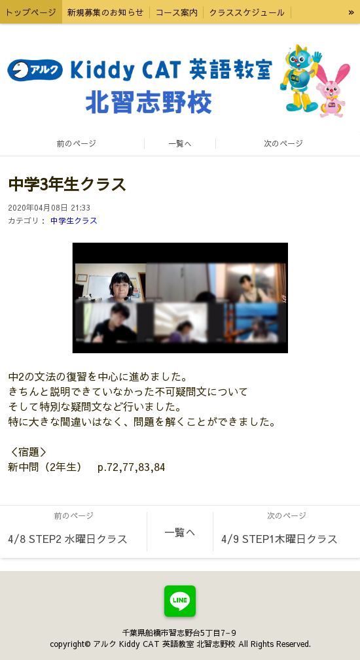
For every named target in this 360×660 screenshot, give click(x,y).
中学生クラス (74, 220)
